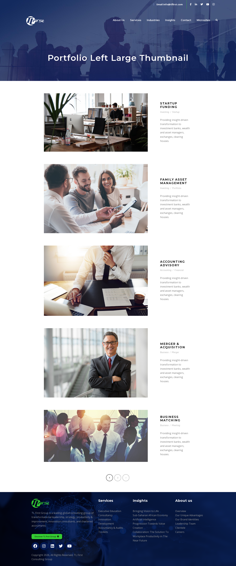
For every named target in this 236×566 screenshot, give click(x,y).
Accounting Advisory (172, 263)
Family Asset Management (173, 181)
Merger (175, 352)
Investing (164, 112)
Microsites (203, 20)
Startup (176, 112)
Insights (170, 20)
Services (135, 20)
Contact (186, 20)
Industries (153, 20)
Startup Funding (168, 105)
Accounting (165, 270)
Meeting (176, 425)
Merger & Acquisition (172, 345)
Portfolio (176, 188)
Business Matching (170, 418)
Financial (179, 270)
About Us (119, 20)
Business (164, 352)
